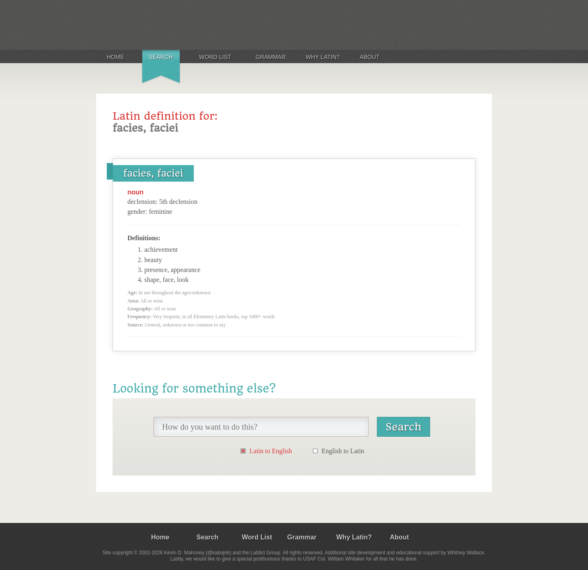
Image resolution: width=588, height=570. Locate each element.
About (369, 57)
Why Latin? (323, 57)
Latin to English (270, 450)
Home (115, 57)
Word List (215, 57)
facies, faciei (153, 173)
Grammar (271, 57)
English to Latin (343, 450)
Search (161, 57)
